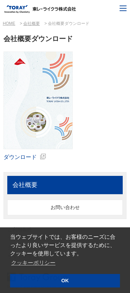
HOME (9, 23)
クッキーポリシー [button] (33, 263)
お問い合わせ (65, 207)
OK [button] (65, 280)
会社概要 (31, 23)
